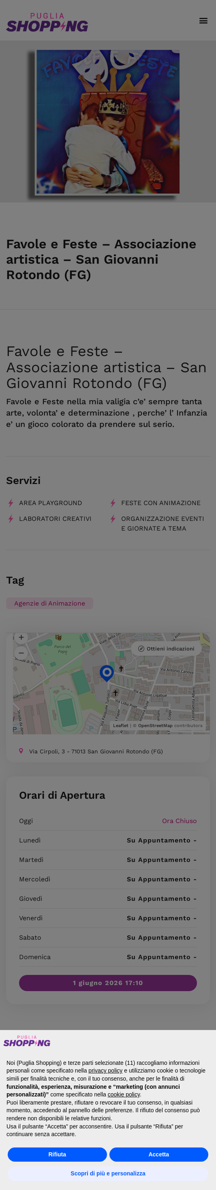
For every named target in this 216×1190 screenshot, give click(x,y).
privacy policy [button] (105, 1070)
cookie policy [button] (124, 1094)
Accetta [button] (158, 1154)
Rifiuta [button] (57, 1154)
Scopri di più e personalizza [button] (108, 1173)
